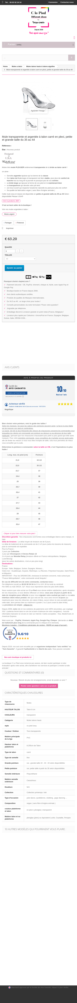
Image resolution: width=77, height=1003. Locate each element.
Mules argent (9, 214)
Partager (8, 223)
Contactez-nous (67, 2)
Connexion (53, 2)
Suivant (53, 124)
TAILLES (8, 255)
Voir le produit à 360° (11, 201)
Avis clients (12, 367)
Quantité (8, 247)
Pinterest (20, 223)
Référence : (7, 146)
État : (4, 150)
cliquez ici (28, 605)
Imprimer (10, 228)
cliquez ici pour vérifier (60, 987)
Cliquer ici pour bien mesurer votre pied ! (19, 533)
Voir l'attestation (16, 393)
